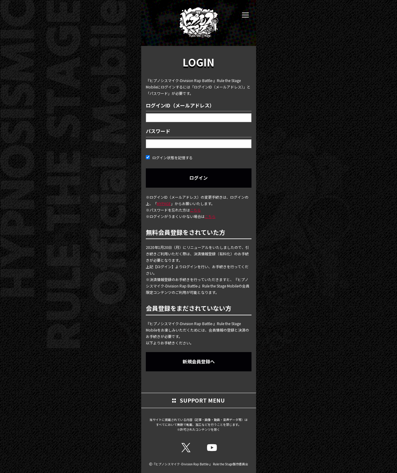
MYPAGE (164, 203)
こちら (195, 209)
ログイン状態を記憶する (169, 157)
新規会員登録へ (199, 361)
